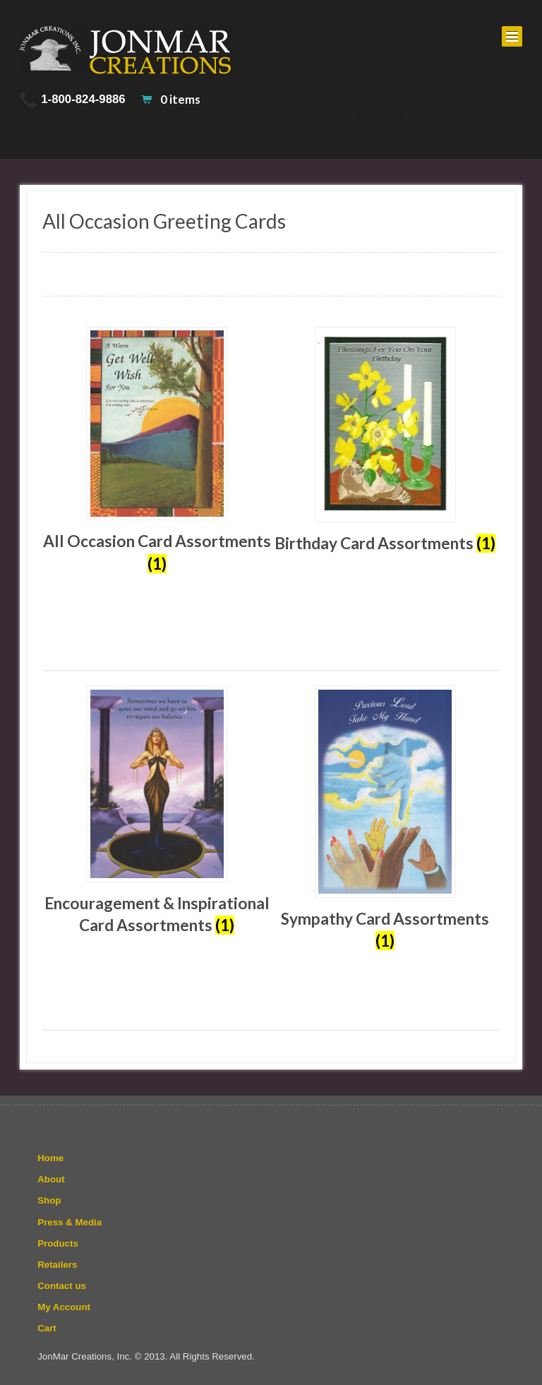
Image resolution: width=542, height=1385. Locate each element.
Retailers (57, 1264)
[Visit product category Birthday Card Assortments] (385, 441)
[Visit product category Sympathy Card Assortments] (385, 818)
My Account (63, 1307)
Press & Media (69, 1222)
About (50, 1179)
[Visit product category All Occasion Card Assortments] (156, 451)
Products (57, 1243)
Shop (49, 1200)
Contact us (61, 1286)
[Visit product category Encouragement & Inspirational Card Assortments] (156, 810)
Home (50, 1158)
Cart (46, 1328)
